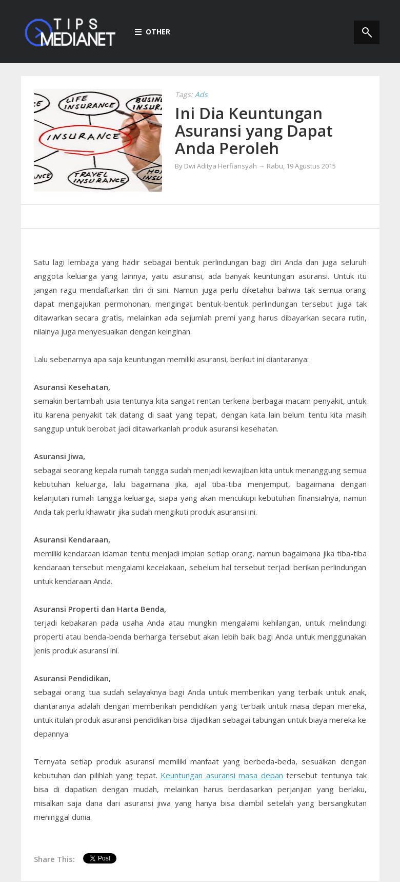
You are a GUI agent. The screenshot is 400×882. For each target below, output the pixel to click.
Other (152, 31)
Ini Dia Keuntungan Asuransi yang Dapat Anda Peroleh (254, 130)
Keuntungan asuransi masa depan (222, 775)
